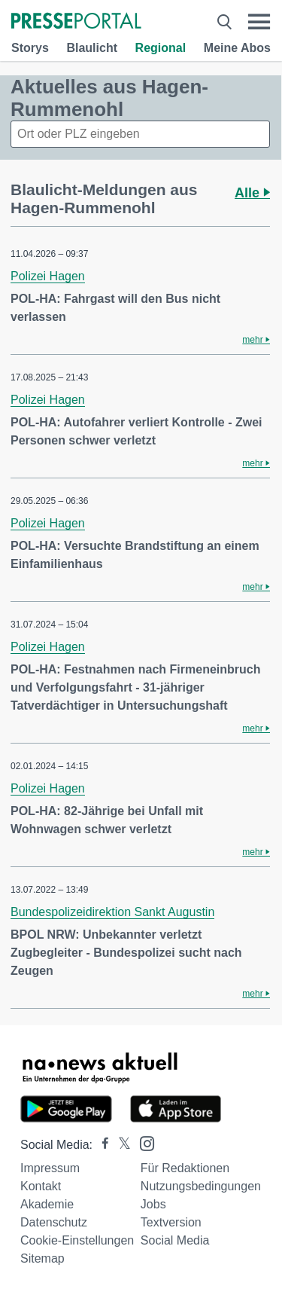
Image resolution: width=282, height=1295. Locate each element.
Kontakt (40, 1186)
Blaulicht (91, 47)
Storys (30, 47)
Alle (252, 192)
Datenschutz (53, 1222)
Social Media (175, 1240)
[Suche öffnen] (224, 22)
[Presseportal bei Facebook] (100, 1144)
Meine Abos (237, 47)
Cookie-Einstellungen (77, 1240)
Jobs (153, 1204)
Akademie (47, 1204)
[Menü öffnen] (259, 22)
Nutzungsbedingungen (201, 1186)
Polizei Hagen (48, 276)
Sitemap (42, 1258)
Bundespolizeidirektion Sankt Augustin (112, 912)
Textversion (171, 1222)
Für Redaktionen (185, 1168)
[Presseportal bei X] (120, 1144)
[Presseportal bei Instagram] (142, 1142)
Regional (160, 47)
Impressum (50, 1168)
